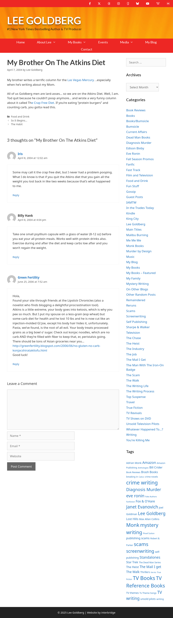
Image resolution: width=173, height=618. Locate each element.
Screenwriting (136, 316)
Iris (20, 154)
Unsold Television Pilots (142, 424)
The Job (131, 354)
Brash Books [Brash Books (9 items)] (149, 472)
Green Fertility (28, 277)
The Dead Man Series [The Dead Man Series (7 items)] (150, 562)
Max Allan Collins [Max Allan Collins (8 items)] (149, 519)
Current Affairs (136, 132)
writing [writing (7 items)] (160, 599)
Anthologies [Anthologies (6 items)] (143, 468)
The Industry (135, 349)
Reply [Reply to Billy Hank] (16, 257)
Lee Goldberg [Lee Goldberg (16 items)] (152, 513)
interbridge (108, 612)
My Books (80, 42)
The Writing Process (140, 391)
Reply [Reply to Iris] (16, 195)
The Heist (132, 343)
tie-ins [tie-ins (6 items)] (153, 572)
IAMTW (131, 202)
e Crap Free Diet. (43, 103)
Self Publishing (136, 322)
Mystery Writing (137, 284)
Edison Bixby (135, 148)
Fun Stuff (132, 186)
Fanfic (130, 164)
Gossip (131, 192)
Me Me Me (133, 240)
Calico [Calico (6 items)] (141, 477)
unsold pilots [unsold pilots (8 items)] (148, 599)
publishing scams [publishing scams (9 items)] (137, 538)
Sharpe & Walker (138, 327)
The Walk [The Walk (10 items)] (132, 572)
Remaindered (135, 300)
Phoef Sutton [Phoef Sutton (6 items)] (148, 533)
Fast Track (133, 170)
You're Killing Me (138, 440)
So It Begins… (19, 120)
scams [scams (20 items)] (141, 544)
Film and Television (139, 175)
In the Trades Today (140, 208)
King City (132, 219)
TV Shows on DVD (138, 418)
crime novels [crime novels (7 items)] (151, 476)
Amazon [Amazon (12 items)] (149, 462)
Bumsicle (132, 126)
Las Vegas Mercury (80, 80)
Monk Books (135, 246)
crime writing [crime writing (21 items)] (142, 482)
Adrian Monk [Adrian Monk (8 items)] (133, 463)
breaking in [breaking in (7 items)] (132, 476)
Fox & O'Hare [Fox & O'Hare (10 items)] (145, 501)
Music (130, 257)
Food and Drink (20, 116)
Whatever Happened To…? (144, 429)
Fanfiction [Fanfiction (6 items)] (130, 501)
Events (103, 42)
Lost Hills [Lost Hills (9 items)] (132, 519)
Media (129, 42)
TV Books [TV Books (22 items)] (144, 578)
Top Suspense (136, 397)
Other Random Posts (141, 294)
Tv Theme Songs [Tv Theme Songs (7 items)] (147, 593)
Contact (86, 49)
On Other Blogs (137, 289)
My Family (133, 278)
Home (20, 42)
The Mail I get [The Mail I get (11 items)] (150, 566)
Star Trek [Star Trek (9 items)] (132, 562)
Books (130, 116)
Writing (131, 435)
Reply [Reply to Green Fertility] (16, 364)
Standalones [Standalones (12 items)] (150, 557)
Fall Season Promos (140, 159)
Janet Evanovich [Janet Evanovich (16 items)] (142, 507)
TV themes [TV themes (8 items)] (132, 593)
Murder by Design (139, 251)
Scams (130, 311)
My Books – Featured (141, 273)
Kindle (130, 213)
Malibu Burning (137, 235)
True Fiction (134, 408)
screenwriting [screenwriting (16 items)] (140, 551)
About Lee (49, 42)
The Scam (133, 375)
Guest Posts (134, 197)
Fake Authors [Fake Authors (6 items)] (151, 496)
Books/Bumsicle (137, 121)
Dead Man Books (138, 137)
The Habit (17, 124)
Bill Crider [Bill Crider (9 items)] (156, 467)
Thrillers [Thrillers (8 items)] (145, 572)
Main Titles (133, 229)
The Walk (132, 380)
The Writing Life (137, 386)
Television (133, 333)
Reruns (131, 305)
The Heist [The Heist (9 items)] (132, 567)
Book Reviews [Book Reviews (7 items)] (133, 472)
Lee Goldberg (44, 20)
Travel (130, 402)
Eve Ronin (133, 153)
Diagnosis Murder (138, 143)
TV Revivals (134, 413)
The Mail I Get (136, 360)
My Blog (151, 42)
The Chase (133, 338)
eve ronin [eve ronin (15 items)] (135, 496)
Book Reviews (135, 110)
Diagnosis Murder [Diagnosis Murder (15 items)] (143, 489)
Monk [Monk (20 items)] (132, 524)
